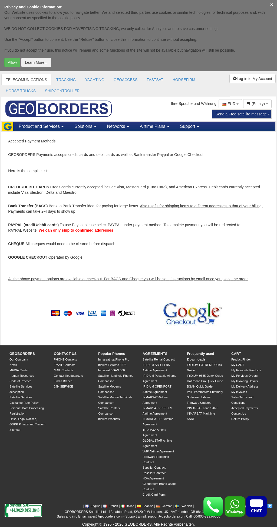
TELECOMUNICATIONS (26, 80)
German (164, 506)
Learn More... (36, 62)
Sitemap (14, 429)
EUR (230, 104)
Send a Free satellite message (243, 114)
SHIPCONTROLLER (62, 91)
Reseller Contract (154, 473)
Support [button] (189, 126)
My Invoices (239, 391)
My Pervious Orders (244, 375)
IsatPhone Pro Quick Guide (205, 381)
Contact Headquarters (68, 375)
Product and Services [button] (41, 126)
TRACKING (66, 80)
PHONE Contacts (65, 359)
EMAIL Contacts (64, 364)
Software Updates (198, 397)
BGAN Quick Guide (200, 386)
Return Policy (240, 419)
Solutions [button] (85, 126)
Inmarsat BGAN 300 (111, 370)
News (13, 364)
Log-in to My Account (252, 78)
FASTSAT (155, 80)
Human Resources (21, 375)
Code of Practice (20, 381)
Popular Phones (111, 354)
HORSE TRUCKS (21, 91)
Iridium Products (109, 419)
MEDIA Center (18, 370)
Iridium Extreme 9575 (112, 364)
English (92, 506)
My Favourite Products (246, 370)
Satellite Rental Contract (159, 359)
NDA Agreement (153, 478)
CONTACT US (65, 354)
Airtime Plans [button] (154, 126)
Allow (12, 62)
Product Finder (241, 359)
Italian (127, 506)
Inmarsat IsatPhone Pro (114, 359)
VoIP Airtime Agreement (158, 451)
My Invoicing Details (244, 381)
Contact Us (238, 413)
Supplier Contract (154, 467)
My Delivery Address (244, 386)
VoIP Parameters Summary (205, 391)
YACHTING (94, 80)
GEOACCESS (126, 80)
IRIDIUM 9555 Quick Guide (205, 375)
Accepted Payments (244, 408)
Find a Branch (63, 381)
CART (236, 354)
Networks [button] (118, 126)
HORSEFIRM (184, 80)
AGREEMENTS (155, 354)
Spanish (145, 506)
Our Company (18, 359)
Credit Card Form (154, 494)
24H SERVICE (63, 386)
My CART (237, 364)
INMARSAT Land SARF (202, 408)
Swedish (183, 506)
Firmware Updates (199, 402)
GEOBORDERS (22, 354)
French (110, 506)
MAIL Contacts (63, 370)
